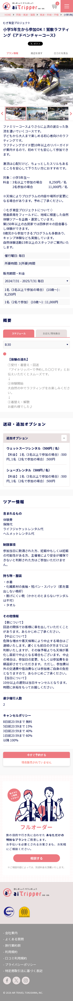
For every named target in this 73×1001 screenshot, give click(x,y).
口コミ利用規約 (16, 958)
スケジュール (19, 333)
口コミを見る (61, 53)
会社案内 (11, 932)
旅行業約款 (13, 945)
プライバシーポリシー (20, 964)
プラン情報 (12, 53)
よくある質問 (14, 939)
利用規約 (11, 951)
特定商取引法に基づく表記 (23, 970)
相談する (36, 858)
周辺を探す (36, 53)
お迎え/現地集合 (51, 333)
